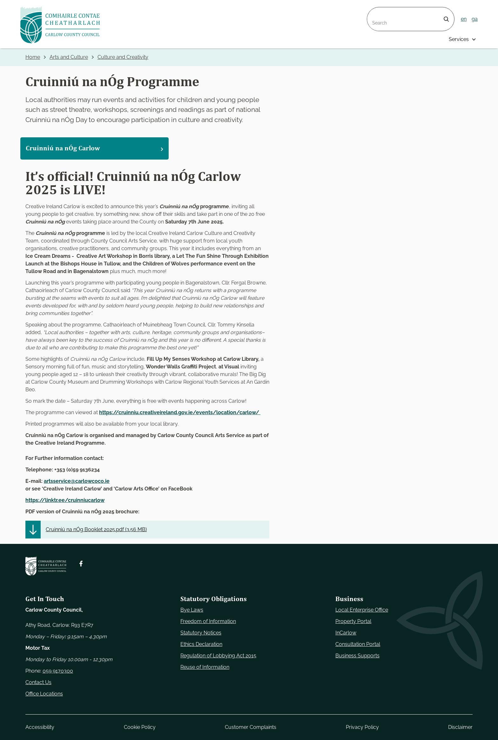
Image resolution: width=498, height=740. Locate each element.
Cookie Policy (140, 727)
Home (32, 57)
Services (459, 39)
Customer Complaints (250, 727)
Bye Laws (191, 610)
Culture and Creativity (123, 57)
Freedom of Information (208, 621)
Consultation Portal (357, 644)
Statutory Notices (200, 633)
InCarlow (345, 633)
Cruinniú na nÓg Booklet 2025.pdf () (96, 529)
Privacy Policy (362, 727)
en (464, 19)
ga (475, 19)
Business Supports (357, 656)
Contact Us (38, 682)
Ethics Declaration (201, 644)
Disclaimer (460, 727)
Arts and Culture (69, 57)
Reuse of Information (204, 667)
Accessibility (39, 727)
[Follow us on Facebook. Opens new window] (81, 564)
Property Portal (353, 621)
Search (375, 11)
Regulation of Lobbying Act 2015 (218, 656)
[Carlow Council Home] (45, 566)
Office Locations (44, 694)
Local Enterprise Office (361, 610)
